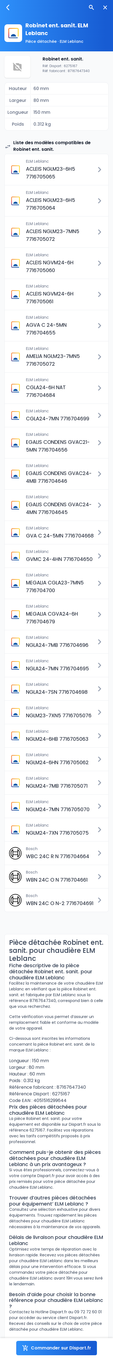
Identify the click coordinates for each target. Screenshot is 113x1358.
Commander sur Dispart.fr (56, 1348)
